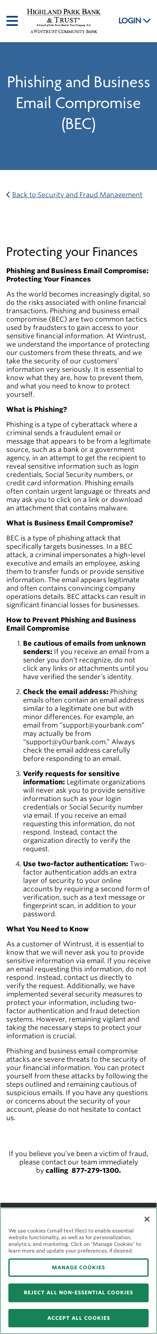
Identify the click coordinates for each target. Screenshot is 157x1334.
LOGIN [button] (134, 20)
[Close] (147, 1219)
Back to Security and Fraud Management (74, 195)
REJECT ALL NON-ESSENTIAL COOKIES (78, 1292)
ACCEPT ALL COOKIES (78, 1318)
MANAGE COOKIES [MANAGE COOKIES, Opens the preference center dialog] (78, 1267)
